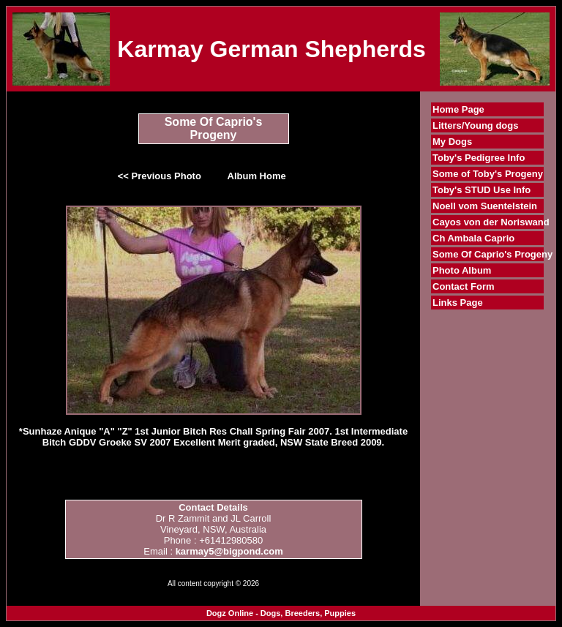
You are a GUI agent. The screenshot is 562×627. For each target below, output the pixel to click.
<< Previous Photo (159, 175)
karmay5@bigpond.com (229, 551)
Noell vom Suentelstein (484, 205)
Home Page (458, 109)
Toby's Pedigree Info (478, 157)
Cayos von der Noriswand (491, 222)
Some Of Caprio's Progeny (492, 254)
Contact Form (463, 286)
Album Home (257, 175)
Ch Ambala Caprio (473, 238)
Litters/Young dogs (475, 125)
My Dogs (452, 141)
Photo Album (461, 270)
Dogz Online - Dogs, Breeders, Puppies (281, 613)
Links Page (457, 302)
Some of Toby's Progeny (487, 173)
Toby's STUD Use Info (481, 189)
